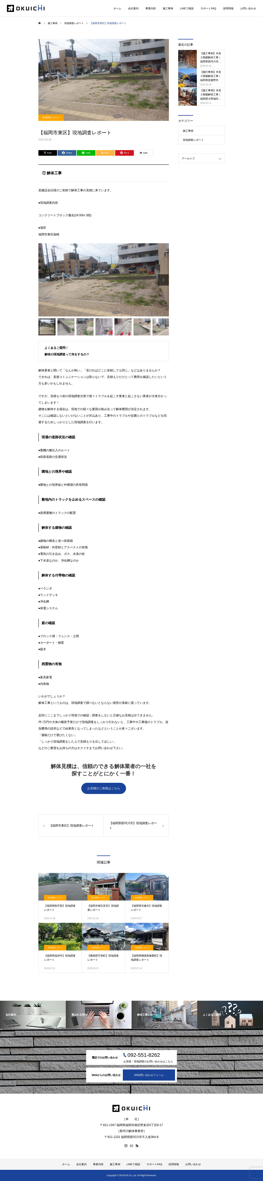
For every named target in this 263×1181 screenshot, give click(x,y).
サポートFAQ (208, 8)
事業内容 (150, 8)
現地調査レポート (51, 117)
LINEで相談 (187, 8)
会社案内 (133, 8)
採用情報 (228, 8)
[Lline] (86, 153)
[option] (103, 280)
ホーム (117, 8)
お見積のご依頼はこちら (103, 788)
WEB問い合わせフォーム (149, 1075)
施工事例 (168, 8)
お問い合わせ (248, 8)
